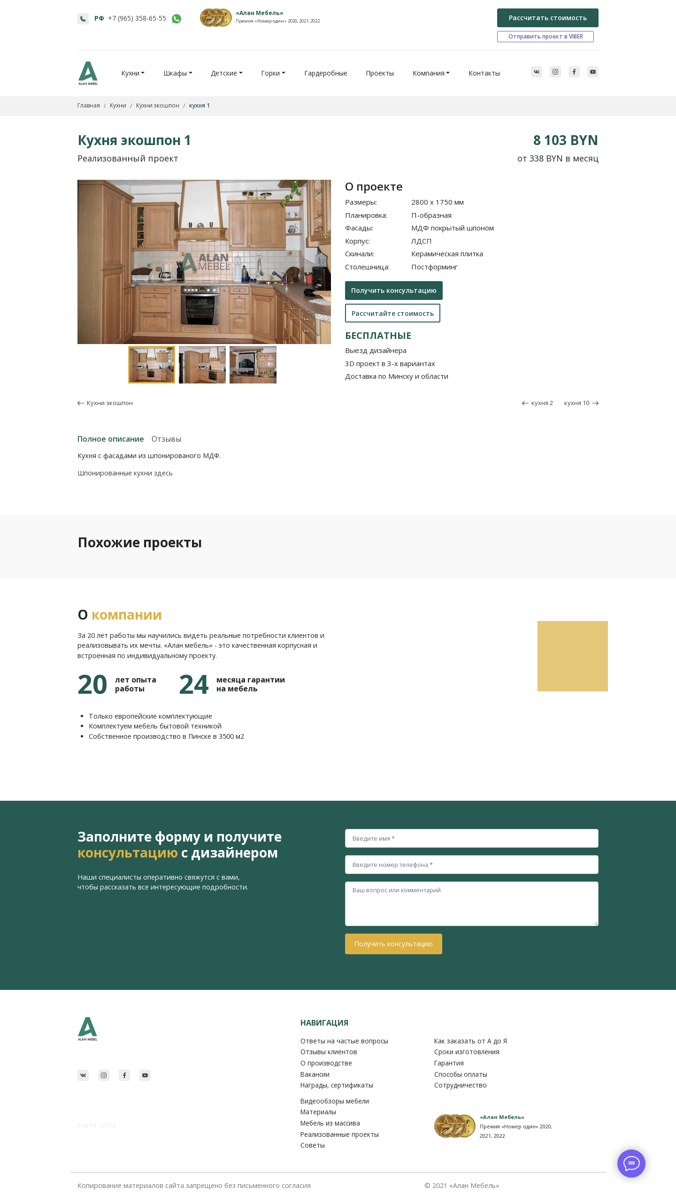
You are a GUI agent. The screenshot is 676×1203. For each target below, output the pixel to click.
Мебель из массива (330, 1123)
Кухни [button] (130, 73)
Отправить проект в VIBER (545, 36)
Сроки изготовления (466, 1051)
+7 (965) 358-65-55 (137, 18)
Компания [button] (429, 73)
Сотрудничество (460, 1084)
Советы (312, 1145)
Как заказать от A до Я (470, 1040)
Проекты (380, 73)
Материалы (318, 1111)
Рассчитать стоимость (548, 17)
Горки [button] (270, 73)
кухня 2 (537, 402)
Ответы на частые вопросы (344, 1040)
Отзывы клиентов (328, 1051)
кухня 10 (581, 402)
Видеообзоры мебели (334, 1100)
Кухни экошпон (108, 402)
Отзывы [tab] (166, 439)
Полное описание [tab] (110, 439)
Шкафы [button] (175, 73)
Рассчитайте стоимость (393, 313)
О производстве (326, 1062)
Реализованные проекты (339, 1134)
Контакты (484, 73)
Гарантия (449, 1062)
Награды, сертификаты (336, 1084)
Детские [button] (224, 73)
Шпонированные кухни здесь (125, 472)
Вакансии (315, 1074)
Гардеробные (325, 73)
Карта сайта (96, 1124)
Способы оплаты (460, 1074)
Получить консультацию (394, 290)
